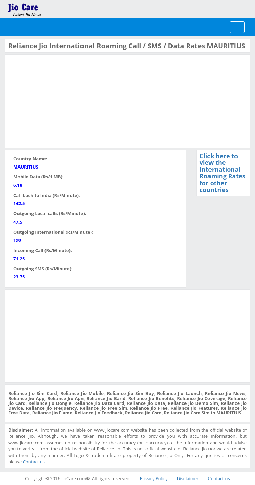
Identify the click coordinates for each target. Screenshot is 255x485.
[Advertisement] (59, 100)
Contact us (34, 462)
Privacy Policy (154, 478)
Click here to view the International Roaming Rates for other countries (222, 173)
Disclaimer (188, 478)
